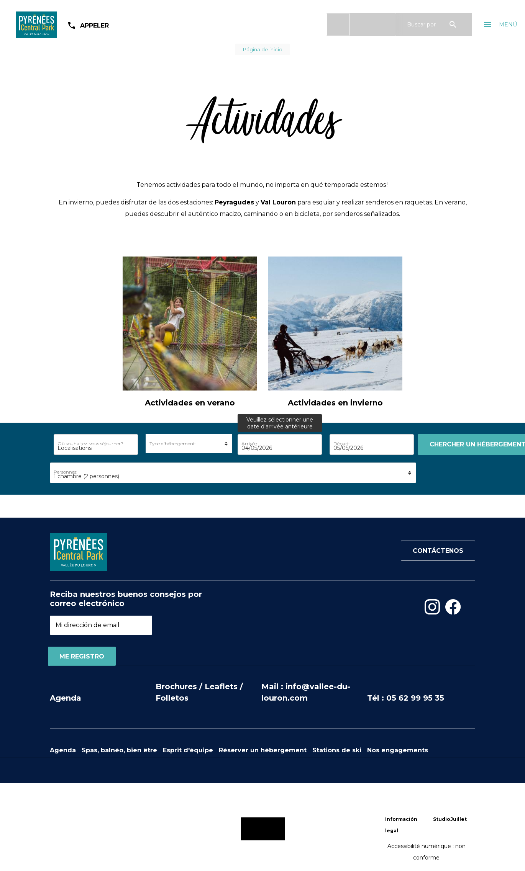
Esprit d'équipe (188, 750)
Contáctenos (438, 550)
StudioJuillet (450, 819)
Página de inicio (262, 49)
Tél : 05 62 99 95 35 (405, 698)
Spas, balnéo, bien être (119, 750)
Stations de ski (336, 750)
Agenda (65, 698)
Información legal (401, 824)
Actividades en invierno (335, 402)
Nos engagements (397, 750)
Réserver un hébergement (263, 750)
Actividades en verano (190, 402)
